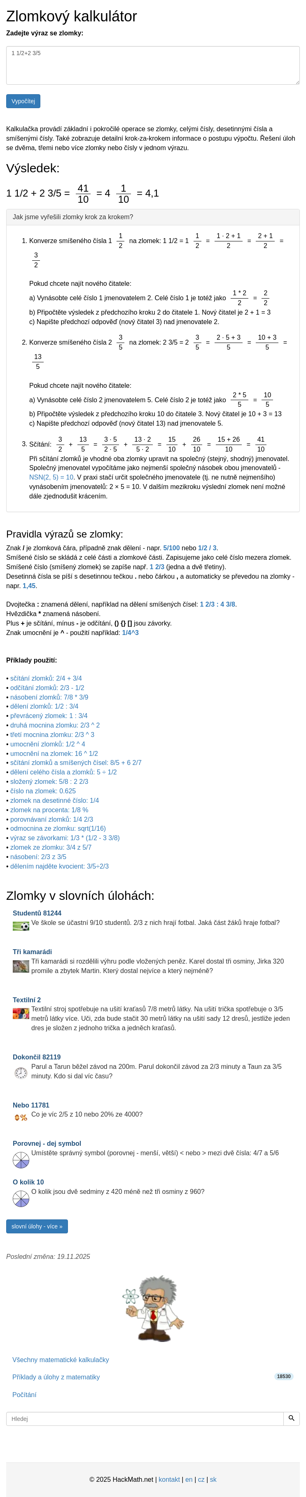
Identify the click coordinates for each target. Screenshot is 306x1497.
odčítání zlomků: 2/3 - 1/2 (47, 687)
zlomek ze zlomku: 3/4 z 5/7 (50, 847)
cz (201, 1479)
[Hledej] (291, 1419)
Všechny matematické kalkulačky (60, 1359)
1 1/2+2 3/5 (153, 65)
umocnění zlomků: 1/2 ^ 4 (47, 744)
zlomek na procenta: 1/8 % (49, 809)
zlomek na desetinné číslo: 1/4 (54, 800)
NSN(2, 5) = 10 (51, 477)
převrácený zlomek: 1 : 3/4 (49, 715)
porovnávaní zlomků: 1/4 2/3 (51, 819)
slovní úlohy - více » (37, 1226)
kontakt (169, 1479)
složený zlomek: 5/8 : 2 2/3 (49, 781)
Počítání (24, 1394)
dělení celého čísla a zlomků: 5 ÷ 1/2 (63, 772)
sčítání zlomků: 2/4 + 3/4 (46, 678)
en (189, 1479)
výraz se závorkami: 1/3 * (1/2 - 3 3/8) (65, 837)
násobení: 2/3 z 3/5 (38, 856)
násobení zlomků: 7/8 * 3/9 (49, 697)
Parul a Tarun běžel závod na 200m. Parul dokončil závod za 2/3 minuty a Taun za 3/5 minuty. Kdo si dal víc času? (147, 1067)
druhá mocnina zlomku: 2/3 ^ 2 (55, 725)
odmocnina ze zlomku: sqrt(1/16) (58, 828)
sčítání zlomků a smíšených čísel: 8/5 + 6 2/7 (76, 762)
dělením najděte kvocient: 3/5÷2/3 (59, 866)
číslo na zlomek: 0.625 (43, 791)
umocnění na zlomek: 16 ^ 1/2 (54, 753)
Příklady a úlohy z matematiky (153, 1377)
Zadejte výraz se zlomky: (45, 33)
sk (213, 1479)
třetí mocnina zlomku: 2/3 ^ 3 (52, 734)
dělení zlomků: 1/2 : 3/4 (44, 706)
